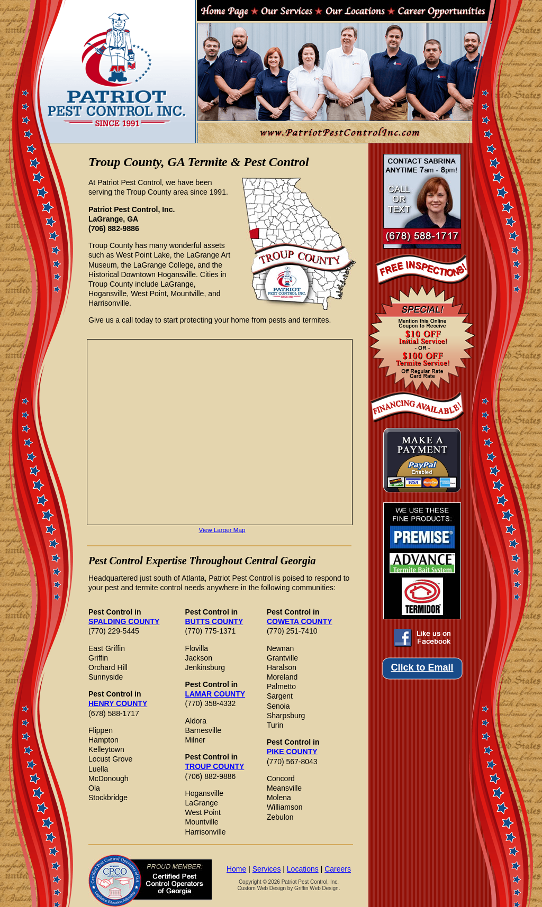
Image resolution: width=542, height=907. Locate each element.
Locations (303, 869)
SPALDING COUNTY (123, 621)
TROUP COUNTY (215, 766)
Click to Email (422, 667)
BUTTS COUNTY (214, 621)
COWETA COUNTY (299, 621)
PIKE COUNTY (292, 751)
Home (236, 869)
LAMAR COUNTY (215, 694)
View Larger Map (222, 529)
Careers (337, 869)
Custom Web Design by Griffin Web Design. (288, 888)
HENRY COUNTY (117, 703)
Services (266, 869)
